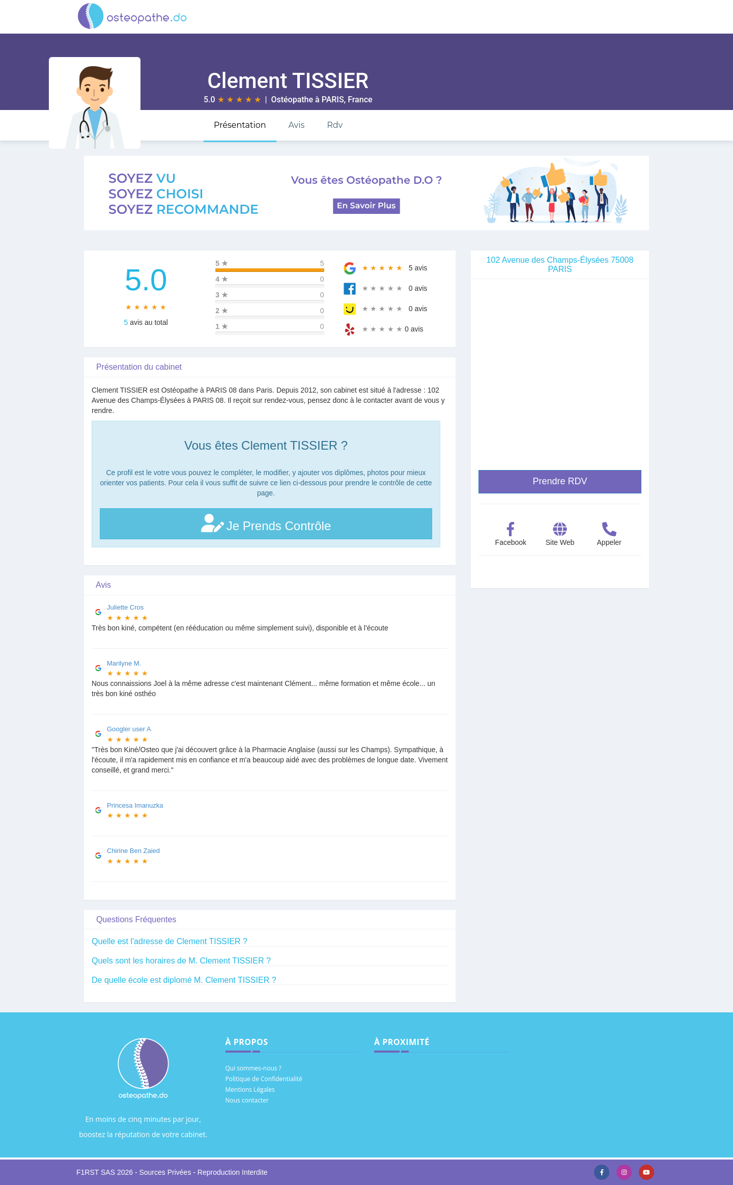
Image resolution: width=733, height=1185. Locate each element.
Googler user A (129, 729)
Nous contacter (247, 1100)
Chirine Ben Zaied (133, 851)
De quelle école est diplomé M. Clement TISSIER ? (184, 980)
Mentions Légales (250, 1089)
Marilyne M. (124, 663)
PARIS (333, 99)
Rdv (335, 125)
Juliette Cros (125, 607)
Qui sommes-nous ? (253, 1068)
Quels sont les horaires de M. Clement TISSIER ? (181, 960)
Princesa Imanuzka (135, 805)
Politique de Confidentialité (263, 1078)
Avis (296, 125)
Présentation (240, 125)
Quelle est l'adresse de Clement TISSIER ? (169, 941)
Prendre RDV (559, 481)
